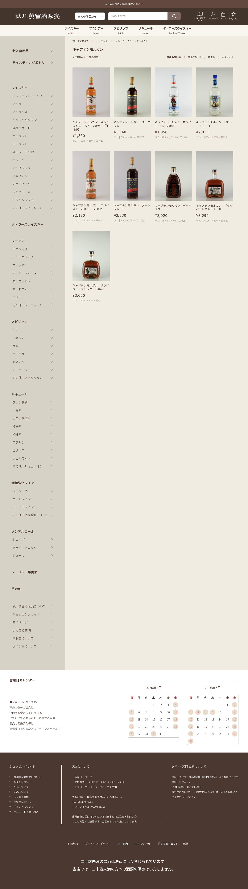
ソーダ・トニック (24, 547)
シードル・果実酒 (24, 572)
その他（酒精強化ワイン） (30, 515)
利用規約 (73, 843)
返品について (21, 792)
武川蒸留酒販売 (80, 40)
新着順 (211, 57)
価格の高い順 (194, 57)
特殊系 (17, 434)
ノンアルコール (22, 531)
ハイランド (20, 135)
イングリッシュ (23, 199)
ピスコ (17, 297)
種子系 (17, 426)
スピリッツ (102, 40)
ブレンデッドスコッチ (27, 95)
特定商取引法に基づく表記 (173, 843)
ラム (117, 40)
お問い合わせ (142, 843)
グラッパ (18, 265)
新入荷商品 (20, 50)
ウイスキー (19, 87)
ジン (15, 329)
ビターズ (18, 450)
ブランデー (19, 241)
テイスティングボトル (28, 62)
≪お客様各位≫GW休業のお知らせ (124, 4)
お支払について (22, 782)
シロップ (18, 539)
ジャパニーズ (21, 191)
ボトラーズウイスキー (27, 224)
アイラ (16, 103)
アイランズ (19, 111)
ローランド (20, 143)
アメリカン (19, 175)
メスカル (18, 361)
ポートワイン (21, 499)
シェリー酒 (20, 491)
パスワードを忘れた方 (26, 811)
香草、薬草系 (21, 418)
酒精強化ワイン (22, 483)
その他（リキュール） (27, 466)
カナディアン (21, 183)
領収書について (23, 638)
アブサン (18, 442)
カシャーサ (20, 369)
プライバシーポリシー (97, 843)
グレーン (18, 159)
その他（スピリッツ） (27, 377)
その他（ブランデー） (27, 305)
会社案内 (123, 843)
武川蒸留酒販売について (29, 606)
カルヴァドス (21, 281)
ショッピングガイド (26, 614)
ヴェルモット (21, 458)
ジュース (18, 555)
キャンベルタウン (24, 119)
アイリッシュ (21, 167)
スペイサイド (21, 127)
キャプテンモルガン (137, 40)
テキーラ (18, 353)
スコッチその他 (23, 151)
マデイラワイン (23, 507)
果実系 (17, 410)
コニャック (20, 249)
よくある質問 (21, 630)
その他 (16, 588)
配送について (21, 787)
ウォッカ (18, 337)
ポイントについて (24, 646)
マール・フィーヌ (24, 273)
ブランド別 (20, 402)
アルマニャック (23, 257)
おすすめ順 (227, 57)
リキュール (19, 394)
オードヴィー (21, 289)
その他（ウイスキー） (27, 207)
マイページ (20, 622)
